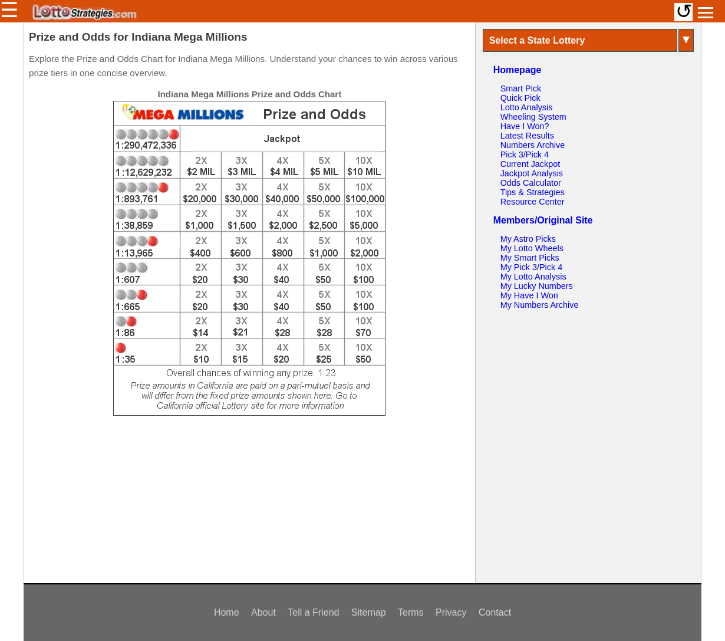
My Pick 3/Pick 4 (531, 267)
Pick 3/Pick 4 (524, 154)
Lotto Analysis (526, 107)
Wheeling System (533, 116)
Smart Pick (521, 88)
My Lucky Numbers (536, 286)
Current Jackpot (530, 164)
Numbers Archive (532, 145)
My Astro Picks (528, 239)
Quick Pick (520, 98)
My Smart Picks (529, 257)
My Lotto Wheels (531, 248)
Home (226, 612)
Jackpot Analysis (531, 173)
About (263, 612)
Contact (495, 612)
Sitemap (368, 612)
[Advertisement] (249, 504)
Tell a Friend (313, 612)
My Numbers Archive (539, 305)
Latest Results (527, 135)
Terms (411, 612)
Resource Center (532, 201)
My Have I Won (529, 295)
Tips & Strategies (532, 192)
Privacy (451, 612)
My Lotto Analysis (533, 276)
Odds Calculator (530, 183)
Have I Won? (524, 126)
